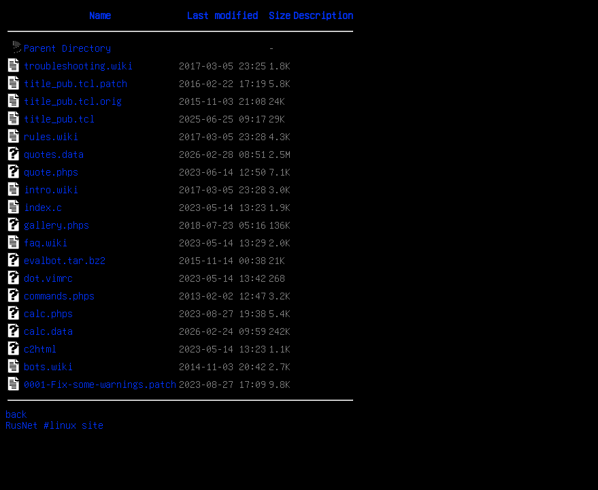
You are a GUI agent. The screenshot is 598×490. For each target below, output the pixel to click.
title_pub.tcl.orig (73, 100)
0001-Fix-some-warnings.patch (100, 383)
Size (279, 15)
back (16, 413)
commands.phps (59, 295)
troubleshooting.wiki (78, 65)
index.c (43, 206)
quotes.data (54, 153)
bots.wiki (48, 366)
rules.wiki (51, 136)
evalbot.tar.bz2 (64, 260)
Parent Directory (67, 47)
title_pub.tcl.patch (75, 83)
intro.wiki (51, 189)
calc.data (48, 330)
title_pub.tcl (59, 118)
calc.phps (48, 313)
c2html (40, 348)
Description (323, 15)
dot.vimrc (48, 277)
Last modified (222, 15)
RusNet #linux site (54, 424)
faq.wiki (45, 242)
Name (100, 15)
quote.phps (51, 171)
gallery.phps (56, 224)
